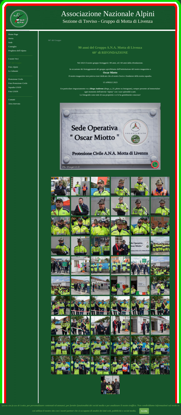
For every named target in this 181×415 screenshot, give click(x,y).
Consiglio (12, 46)
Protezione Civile (15, 79)
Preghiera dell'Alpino (17, 50)
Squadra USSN (14, 87)
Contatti (11, 99)
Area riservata (14, 103)
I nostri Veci (13, 59)
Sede (10, 42)
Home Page (13, 34)
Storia (10, 38)
